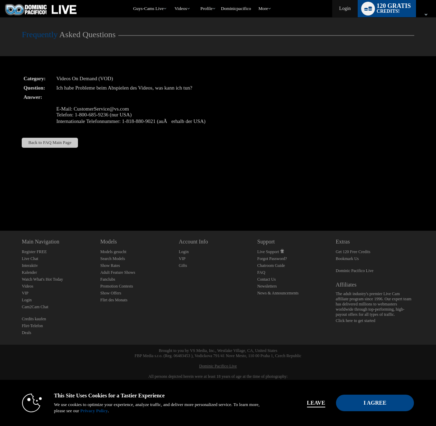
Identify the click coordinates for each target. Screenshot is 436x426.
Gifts (183, 265)
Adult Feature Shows (117, 272)
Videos (181, 8)
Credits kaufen (34, 318)
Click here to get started (355, 320)
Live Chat (30, 258)
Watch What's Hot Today (42, 279)
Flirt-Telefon (32, 325)
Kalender (29, 272)
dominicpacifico (236, 8)
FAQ (261, 272)
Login (344, 8)
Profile (206, 8)
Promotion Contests (116, 286)
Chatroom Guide (271, 265)
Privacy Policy (92, 410)
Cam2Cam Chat (35, 306)
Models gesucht (113, 251)
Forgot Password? (272, 258)
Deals (26, 332)
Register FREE (34, 251)
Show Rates (110, 265)
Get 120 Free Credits (353, 251)
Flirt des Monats (114, 300)
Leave (314, 403)
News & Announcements (278, 293)
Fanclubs (107, 279)
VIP (25, 293)
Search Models (112, 258)
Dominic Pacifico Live (354, 270)
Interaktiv (30, 265)
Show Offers (110, 293)
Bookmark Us (347, 258)
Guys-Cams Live (148, 8)
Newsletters (267, 286)
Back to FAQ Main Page (49, 142)
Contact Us (266, 279)
